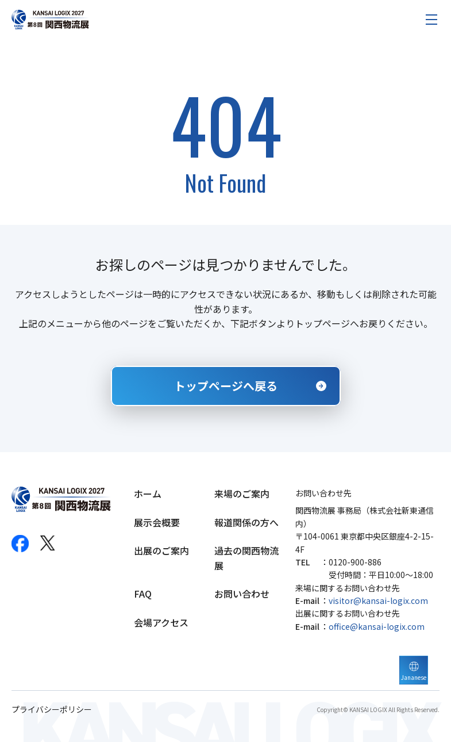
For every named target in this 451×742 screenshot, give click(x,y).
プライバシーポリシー (51, 709)
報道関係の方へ (246, 522)
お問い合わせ (241, 594)
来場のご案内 (241, 493)
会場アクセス (161, 622)
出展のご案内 (161, 550)
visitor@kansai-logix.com (378, 600)
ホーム (147, 493)
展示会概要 (157, 522)
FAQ (143, 594)
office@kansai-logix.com (377, 626)
